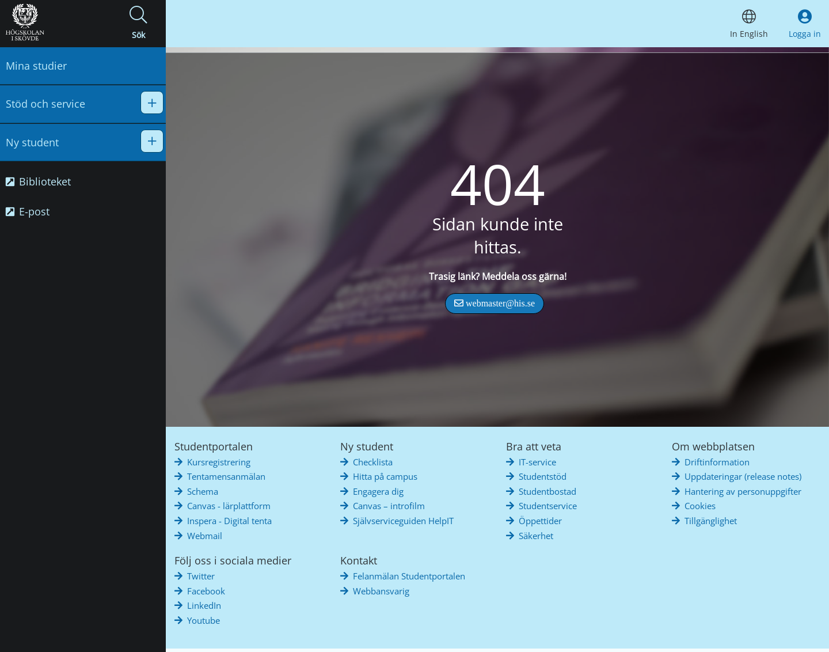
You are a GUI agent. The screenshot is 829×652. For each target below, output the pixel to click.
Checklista (373, 462)
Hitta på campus (385, 476)
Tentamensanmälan (226, 476)
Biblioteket (38, 181)
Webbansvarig (381, 591)
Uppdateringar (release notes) (743, 476)
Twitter (201, 576)
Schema (202, 491)
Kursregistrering (218, 462)
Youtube (203, 620)
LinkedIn (204, 605)
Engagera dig (378, 491)
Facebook (206, 591)
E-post (28, 211)
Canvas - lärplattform (229, 505)
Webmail (204, 535)
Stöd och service (45, 104)
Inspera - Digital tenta (229, 520)
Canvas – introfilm (389, 505)
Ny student (32, 142)
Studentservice (548, 505)
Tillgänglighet (711, 520)
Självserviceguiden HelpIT (403, 520)
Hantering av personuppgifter (743, 491)
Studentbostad (547, 491)
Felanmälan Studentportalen (409, 576)
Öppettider (540, 520)
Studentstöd (542, 476)
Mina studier (36, 66)
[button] (138, 23)
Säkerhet (536, 535)
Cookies (700, 505)
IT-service (537, 462)
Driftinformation (717, 462)
